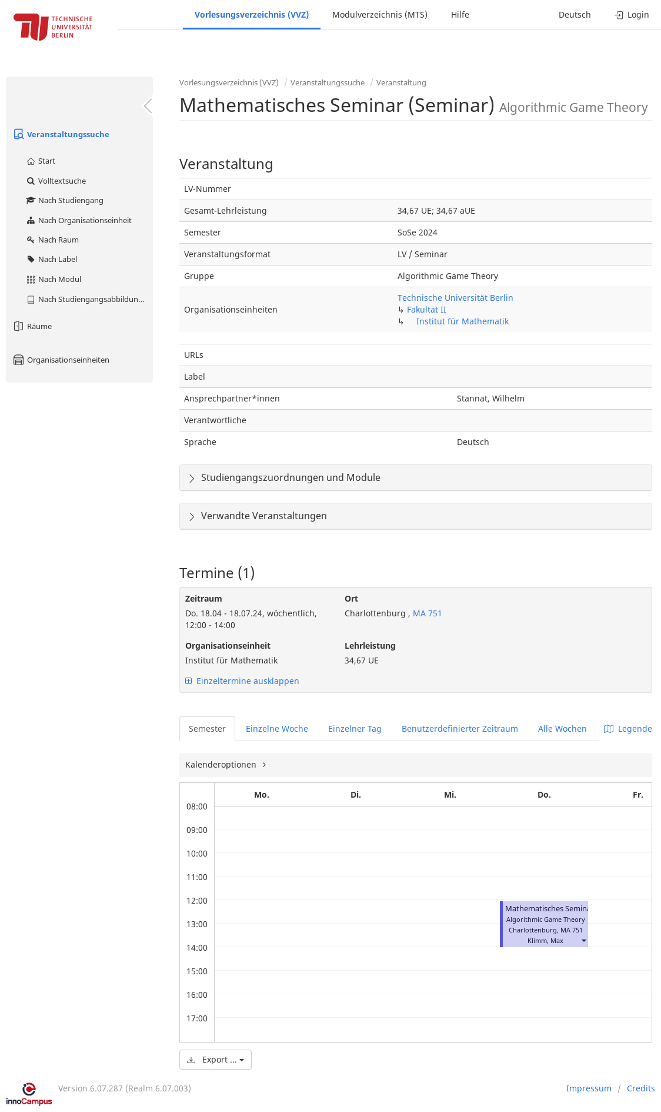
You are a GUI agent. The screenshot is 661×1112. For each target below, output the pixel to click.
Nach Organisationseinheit (78, 220)
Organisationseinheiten (60, 359)
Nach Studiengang (64, 200)
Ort (351, 598)
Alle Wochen (562, 728)
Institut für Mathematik (462, 321)
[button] (583, 940)
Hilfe (460, 14)
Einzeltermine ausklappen (242, 680)
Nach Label (51, 259)
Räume (32, 326)
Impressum (589, 1088)
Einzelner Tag (355, 728)
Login (632, 14)
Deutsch (575, 14)
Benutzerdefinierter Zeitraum (460, 728)
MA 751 (426, 613)
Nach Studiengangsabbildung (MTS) (89, 299)
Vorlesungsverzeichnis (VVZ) (252, 14)
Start (40, 160)
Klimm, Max (545, 940)
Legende (628, 728)
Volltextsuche (55, 180)
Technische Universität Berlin (455, 297)
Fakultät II (426, 309)
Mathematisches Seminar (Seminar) (567, 909)
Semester (207, 728)
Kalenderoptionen (222, 764)
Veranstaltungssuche (60, 134)
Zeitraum (203, 598)
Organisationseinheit (228, 645)
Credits (641, 1088)
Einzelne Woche (277, 728)
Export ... (215, 1059)
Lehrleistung (370, 645)
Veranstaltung (401, 82)
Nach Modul (53, 279)
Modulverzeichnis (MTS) (380, 14)
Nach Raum (52, 239)
